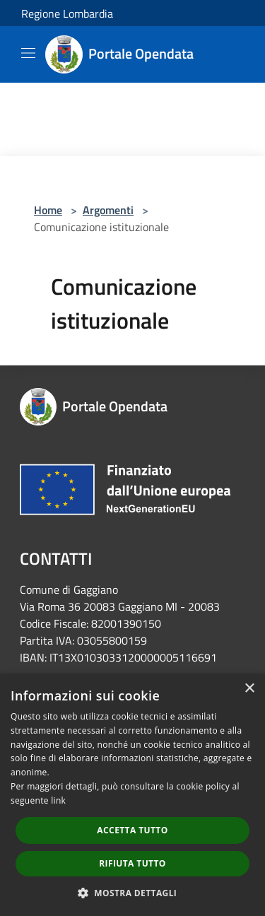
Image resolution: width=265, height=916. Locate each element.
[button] (132, 893)
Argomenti (108, 209)
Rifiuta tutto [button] (132, 863)
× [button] (249, 688)
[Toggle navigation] (28, 53)
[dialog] (132, 795)
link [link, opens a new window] (58, 800)
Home (48, 209)
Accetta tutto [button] (132, 830)
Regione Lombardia (67, 13)
